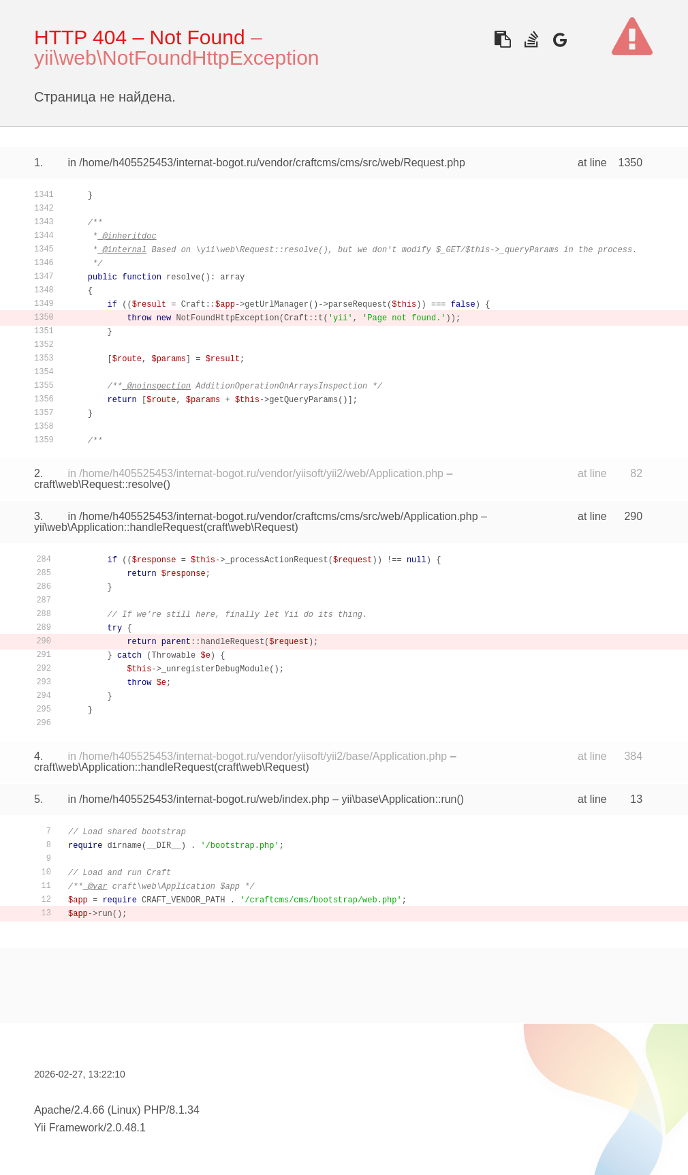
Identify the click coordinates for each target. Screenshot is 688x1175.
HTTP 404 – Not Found (139, 37)
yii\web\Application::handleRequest (118, 527)
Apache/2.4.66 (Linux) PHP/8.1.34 (117, 1110)
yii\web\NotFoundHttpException (176, 57)
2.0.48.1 (126, 1127)
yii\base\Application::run (399, 799)
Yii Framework (69, 1127)
